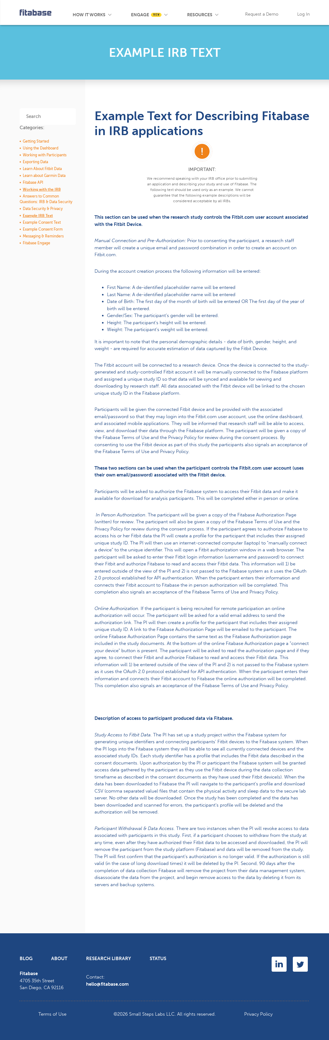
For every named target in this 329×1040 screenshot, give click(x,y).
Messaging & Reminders (43, 236)
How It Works (89, 14)
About (59, 958)
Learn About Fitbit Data (42, 169)
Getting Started (36, 141)
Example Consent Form (43, 229)
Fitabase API (33, 182)
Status (158, 958)
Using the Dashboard (40, 148)
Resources (199, 14)
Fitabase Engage (36, 243)
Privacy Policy (258, 1014)
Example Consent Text (42, 222)
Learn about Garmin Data (44, 175)
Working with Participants (44, 155)
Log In (303, 14)
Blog (229, 12)
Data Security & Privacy (43, 209)
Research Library (108, 958)
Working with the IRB (42, 189)
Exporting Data (35, 162)
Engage (146, 14)
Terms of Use (52, 1014)
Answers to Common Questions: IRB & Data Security (46, 199)
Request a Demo (261, 14)
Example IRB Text (38, 215)
